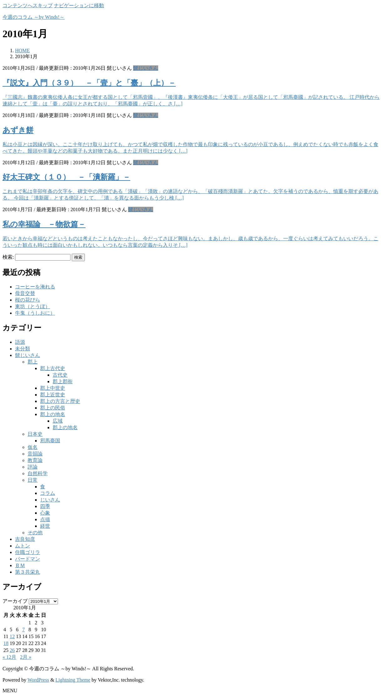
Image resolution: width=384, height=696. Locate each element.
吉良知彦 (25, 539)
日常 (33, 480)
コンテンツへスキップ (28, 5)
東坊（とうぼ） (32, 306)
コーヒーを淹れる (35, 286)
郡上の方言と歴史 (60, 401)
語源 (20, 342)
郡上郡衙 (63, 381)
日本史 (35, 434)
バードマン (27, 558)
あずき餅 (18, 130)
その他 (35, 532)
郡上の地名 (52, 414)
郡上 (33, 361)
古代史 (60, 375)
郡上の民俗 (52, 407)
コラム (47, 493)
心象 (45, 513)
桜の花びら (27, 299)
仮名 (33, 447)
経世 (45, 526)
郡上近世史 (52, 394)
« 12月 (9, 657)
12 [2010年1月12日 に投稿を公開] (12, 636)
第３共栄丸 (27, 572)
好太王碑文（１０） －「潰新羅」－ (66, 177)
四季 (45, 506)
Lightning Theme (72, 680)
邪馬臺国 (50, 440)
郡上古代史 (52, 368)
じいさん (50, 499)
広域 (58, 421)
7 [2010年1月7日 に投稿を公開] (23, 629)
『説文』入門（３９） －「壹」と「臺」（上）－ (89, 83)
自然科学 (38, 473)
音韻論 (35, 453)
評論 (33, 467)
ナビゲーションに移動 (79, 5)
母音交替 (25, 293)
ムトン (22, 545)
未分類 (22, 348)
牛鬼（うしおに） (35, 313)
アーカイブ (15, 601)
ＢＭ (20, 565)
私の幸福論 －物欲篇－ (44, 224)
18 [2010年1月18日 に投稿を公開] (5, 643)
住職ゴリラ (27, 552)
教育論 (35, 460)
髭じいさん (145, 68)
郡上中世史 (52, 388)
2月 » (25, 657)
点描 (45, 519)
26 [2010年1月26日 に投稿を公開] (12, 650)
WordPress (38, 680)
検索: (8, 257)
